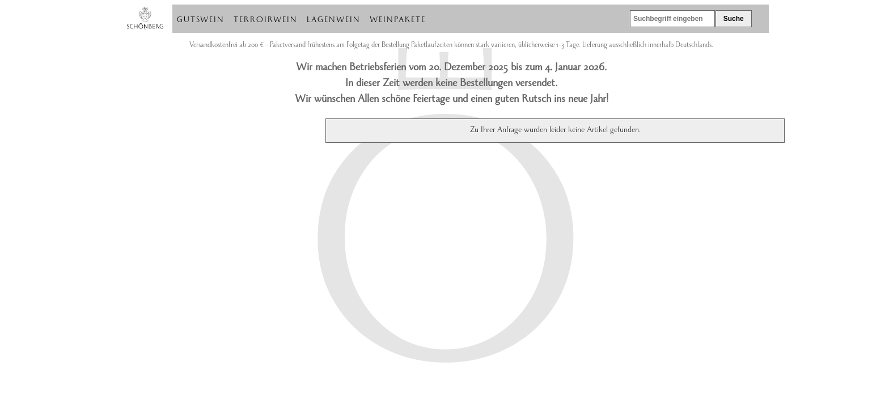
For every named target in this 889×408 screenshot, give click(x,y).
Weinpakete (398, 21)
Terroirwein (266, 21)
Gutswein (201, 21)
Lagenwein (334, 21)
